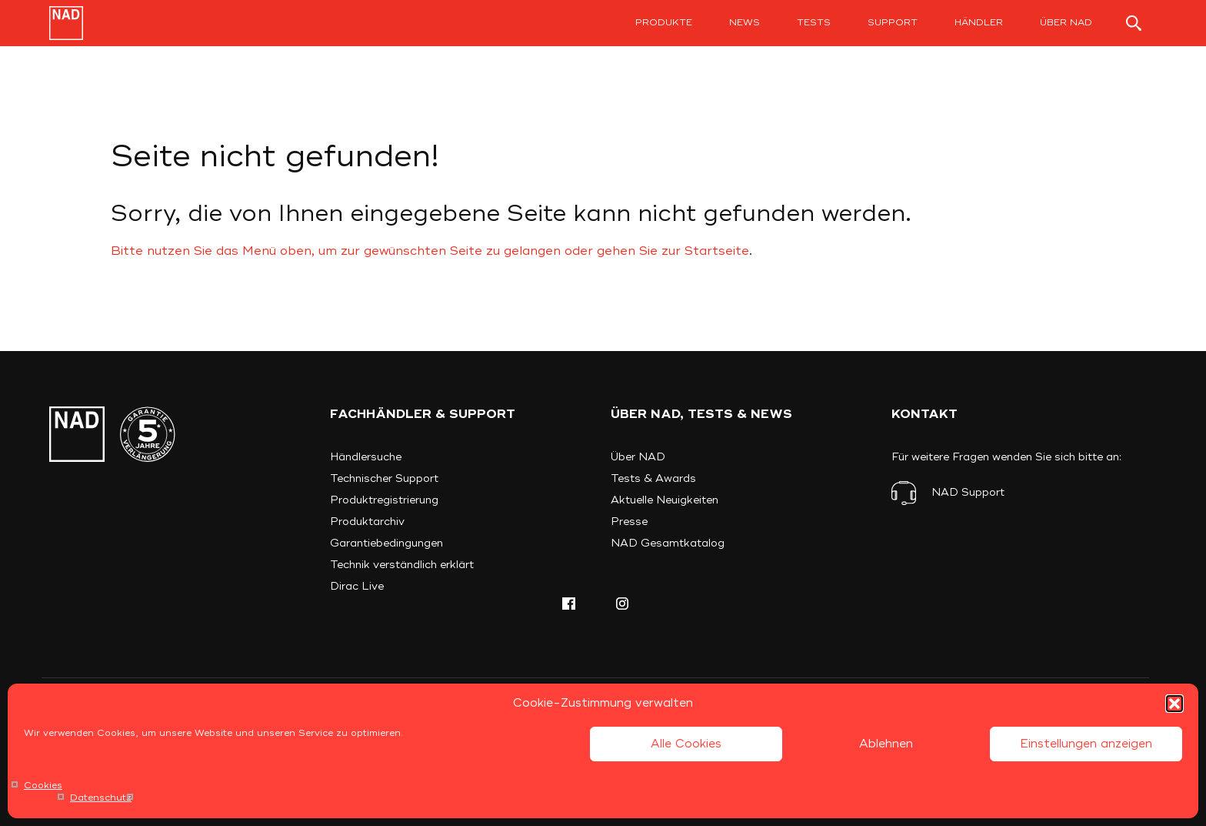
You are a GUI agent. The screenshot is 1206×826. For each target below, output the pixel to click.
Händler (978, 22)
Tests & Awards (653, 478)
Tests (814, 22)
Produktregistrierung (384, 500)
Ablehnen (886, 744)
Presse (629, 521)
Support (893, 22)
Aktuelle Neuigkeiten (664, 500)
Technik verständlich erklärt (402, 564)
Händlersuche (365, 456)
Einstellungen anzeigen (1086, 744)
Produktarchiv (367, 521)
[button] (1174, 703)
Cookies (43, 785)
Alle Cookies (686, 744)
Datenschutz (101, 798)
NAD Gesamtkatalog (668, 543)
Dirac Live (357, 586)
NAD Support (967, 492)
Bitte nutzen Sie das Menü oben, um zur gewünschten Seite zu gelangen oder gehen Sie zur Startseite (430, 251)
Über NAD (1066, 22)
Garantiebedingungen (386, 543)
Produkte (663, 22)
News (744, 22)
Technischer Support (384, 478)
